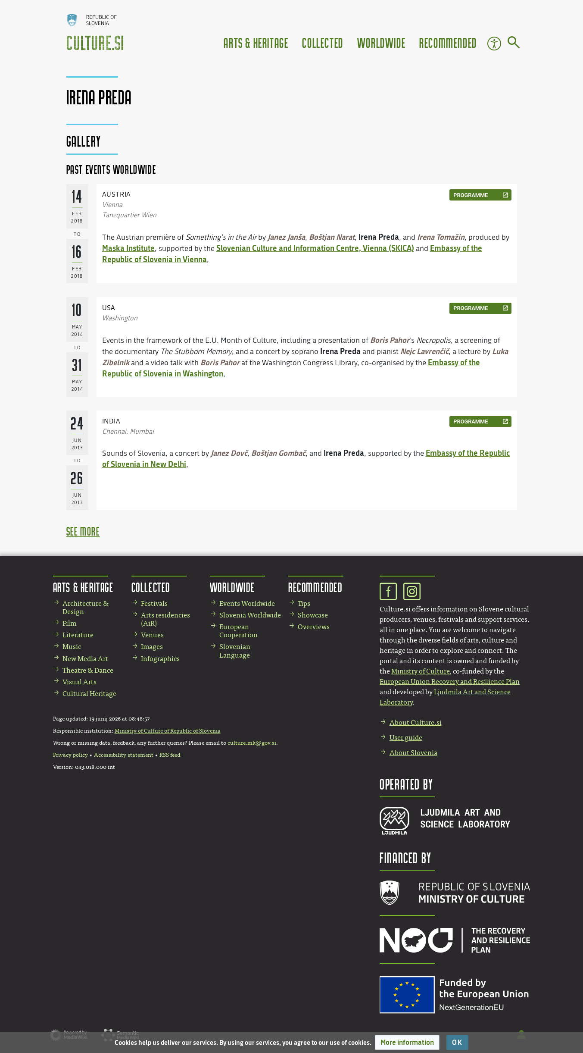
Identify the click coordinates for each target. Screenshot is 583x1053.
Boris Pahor (389, 339)
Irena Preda (379, 236)
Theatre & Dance (87, 670)
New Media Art (85, 659)
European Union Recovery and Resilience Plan (450, 681)
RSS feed (169, 755)
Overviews (314, 627)
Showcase (313, 615)
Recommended (448, 42)
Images (152, 646)
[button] (407, 1042)
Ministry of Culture (420, 671)
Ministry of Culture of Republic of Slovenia (168, 730)
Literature (78, 635)
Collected (322, 42)
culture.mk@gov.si (252, 743)
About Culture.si (416, 722)
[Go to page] (514, 43)
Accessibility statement (123, 755)
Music (71, 646)
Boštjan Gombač (278, 452)
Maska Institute (128, 248)
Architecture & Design (85, 607)
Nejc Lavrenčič (424, 351)
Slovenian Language (234, 650)
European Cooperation (238, 631)
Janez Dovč (229, 452)
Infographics (160, 659)
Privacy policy (70, 755)
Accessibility (494, 43)
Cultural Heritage (89, 693)
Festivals (154, 603)
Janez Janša (286, 236)
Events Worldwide (247, 603)
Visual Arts (79, 682)
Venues (152, 635)
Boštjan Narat (332, 236)
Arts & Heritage (256, 42)
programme (470, 195)
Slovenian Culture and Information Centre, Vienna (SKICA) (315, 248)
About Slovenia (413, 753)
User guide (406, 737)
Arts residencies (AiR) (165, 619)
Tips (304, 603)
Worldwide (381, 42)
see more (83, 531)
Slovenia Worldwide (250, 615)
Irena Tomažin (441, 236)
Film (69, 623)
